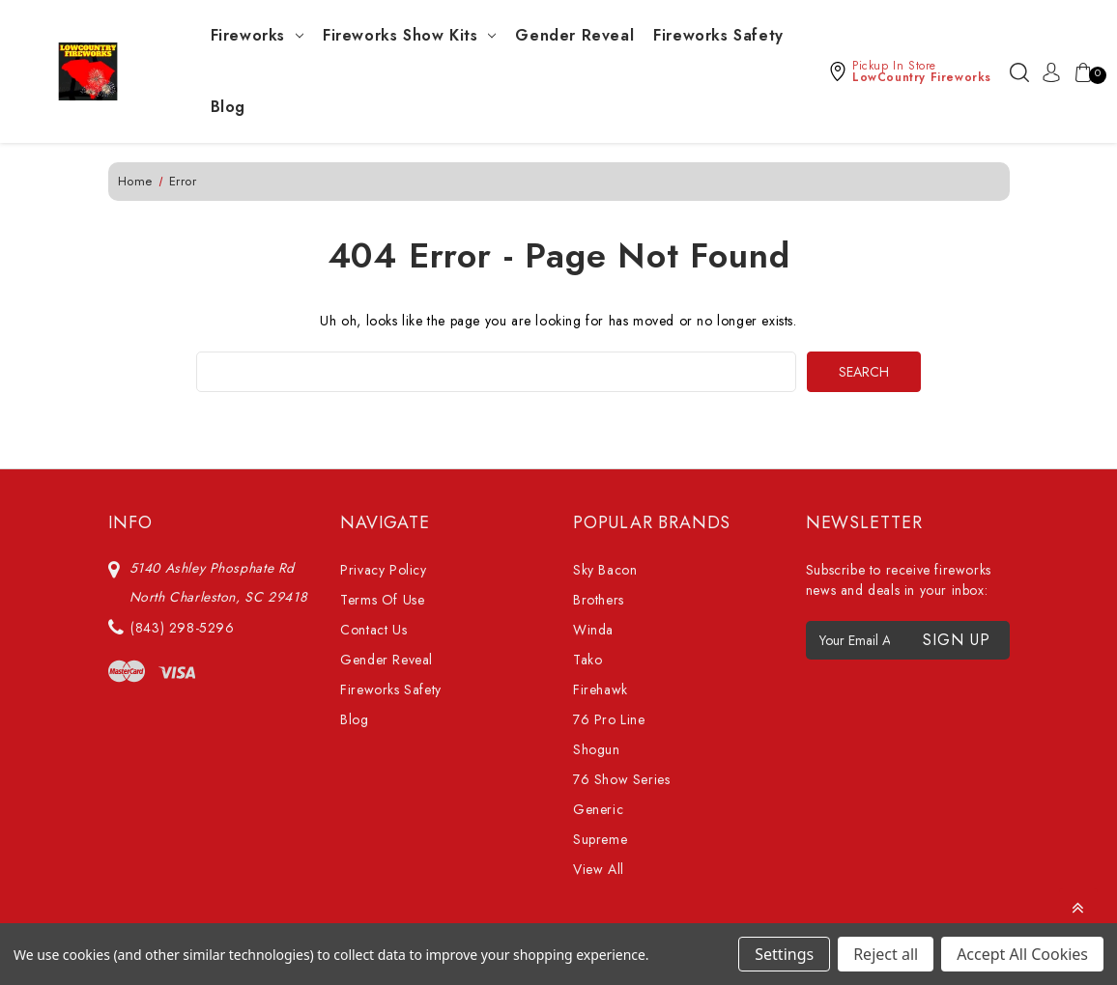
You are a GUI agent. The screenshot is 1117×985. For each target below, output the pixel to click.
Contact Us (373, 629)
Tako (587, 659)
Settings (784, 954)
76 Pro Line (609, 719)
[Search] (1019, 71)
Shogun (596, 749)
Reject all (885, 954)
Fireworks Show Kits (409, 35)
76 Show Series (621, 779)
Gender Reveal (574, 35)
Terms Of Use (382, 599)
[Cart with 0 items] (1079, 71)
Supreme (600, 839)
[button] (909, 71)
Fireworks (257, 35)
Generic (598, 809)
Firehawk (600, 689)
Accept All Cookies (1022, 954)
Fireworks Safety (718, 35)
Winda (593, 629)
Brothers (598, 599)
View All (598, 869)
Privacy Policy (383, 569)
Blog (228, 107)
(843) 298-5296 (182, 627)
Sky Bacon (605, 569)
